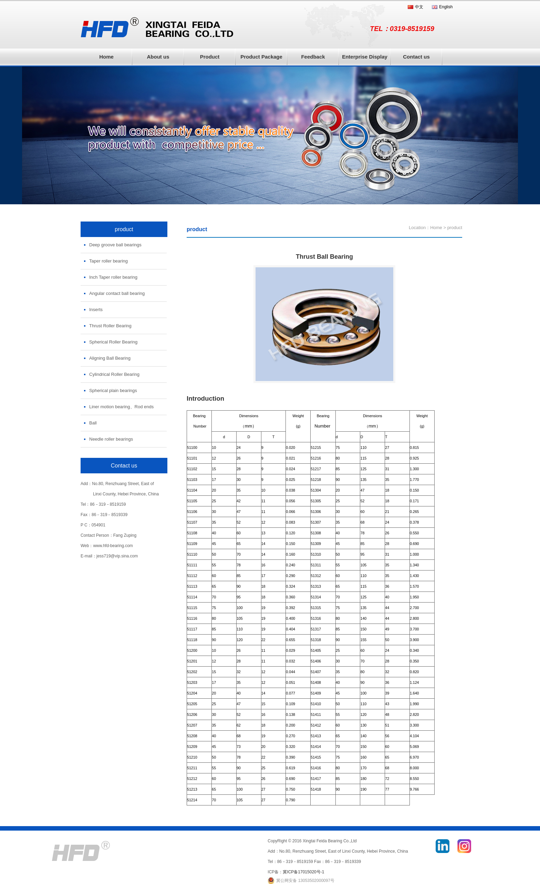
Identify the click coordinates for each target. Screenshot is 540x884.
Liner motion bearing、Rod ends (121, 406)
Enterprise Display (364, 57)
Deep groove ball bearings (115, 244)
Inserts (96, 309)
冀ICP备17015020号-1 (303, 872)
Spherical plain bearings (113, 390)
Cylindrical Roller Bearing (114, 374)
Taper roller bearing (108, 261)
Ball (93, 422)
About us (158, 57)
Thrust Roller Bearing (110, 325)
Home (106, 57)
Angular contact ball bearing (117, 293)
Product (210, 57)
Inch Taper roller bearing (113, 277)
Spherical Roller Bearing (113, 342)
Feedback (313, 57)
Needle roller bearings (111, 439)
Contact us (416, 57)
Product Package (261, 57)
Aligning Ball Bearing (110, 358)
